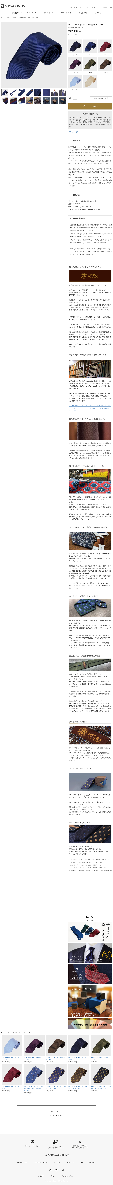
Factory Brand (31, 13)
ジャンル (76, 867)
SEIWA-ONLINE (56, 1113)
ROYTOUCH (83, 859)
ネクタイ (15, 17)
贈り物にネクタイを (85, 870)
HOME (2, 17)
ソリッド (78, 862)
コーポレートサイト (39, 1162)
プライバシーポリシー (68, 1176)
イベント (76, 870)
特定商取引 (92, 1162)
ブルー (78, 865)
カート (110, 7)
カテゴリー (8, 17)
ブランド (76, 859)
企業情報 (41, 1176)
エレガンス (83, 867)
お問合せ (98, 13)
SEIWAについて (66, 13)
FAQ (81, 1162)
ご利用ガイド (83, 13)
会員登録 (105, 7)
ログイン (98, 7)
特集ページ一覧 (48, 13)
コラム (89, 7)
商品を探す (15, 13)
